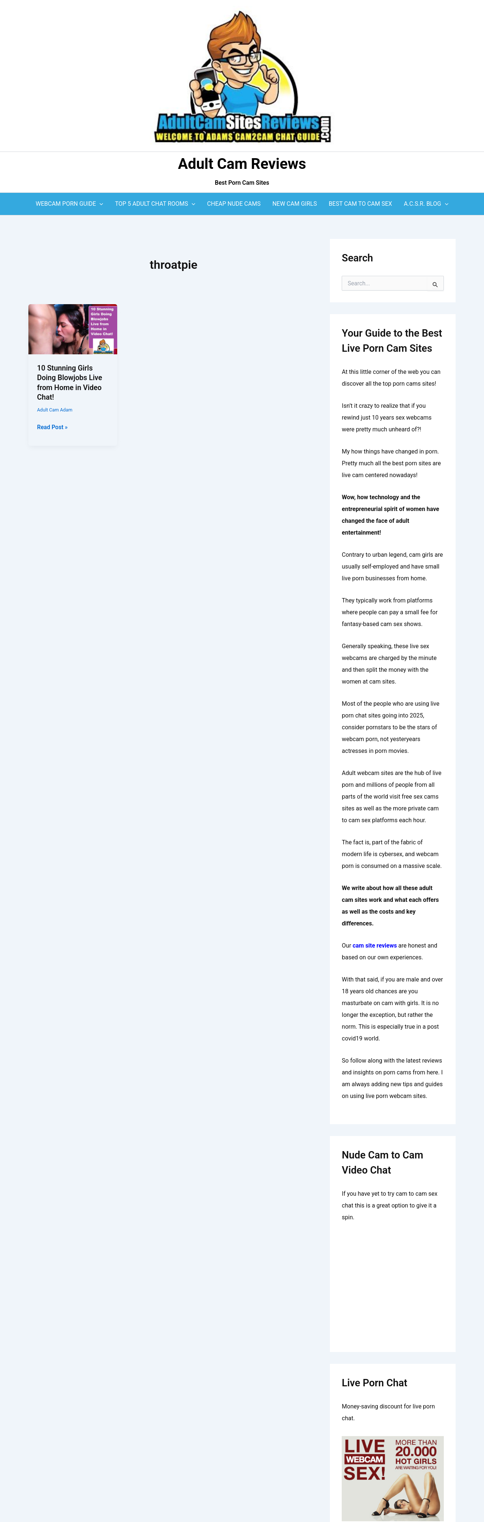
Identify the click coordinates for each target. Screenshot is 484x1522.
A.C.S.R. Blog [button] (426, 204)
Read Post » (53, 426)
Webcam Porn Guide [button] (69, 204)
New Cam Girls (294, 203)
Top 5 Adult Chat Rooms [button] (155, 204)
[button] (99, 204)
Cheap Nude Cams (234, 203)
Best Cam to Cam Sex (360, 203)
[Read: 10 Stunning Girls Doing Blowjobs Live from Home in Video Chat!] (73, 328)
